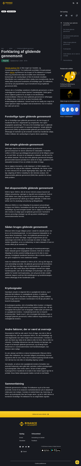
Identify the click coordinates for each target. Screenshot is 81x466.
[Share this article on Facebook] (66, 16)
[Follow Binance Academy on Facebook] (20, 447)
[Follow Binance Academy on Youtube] (28, 446)
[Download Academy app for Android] (56, 450)
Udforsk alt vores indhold (40, 414)
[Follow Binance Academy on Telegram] (26, 446)
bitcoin (12, 72)
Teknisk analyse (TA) (12, 68)
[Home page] (7, 3)
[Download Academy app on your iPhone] (45, 450)
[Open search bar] (73, 3)
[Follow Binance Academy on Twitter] (23, 446)
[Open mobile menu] (77, 3)
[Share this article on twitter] (61, 16)
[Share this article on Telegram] (71, 16)
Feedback (34, 440)
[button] (77, 3)
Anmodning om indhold (38, 437)
